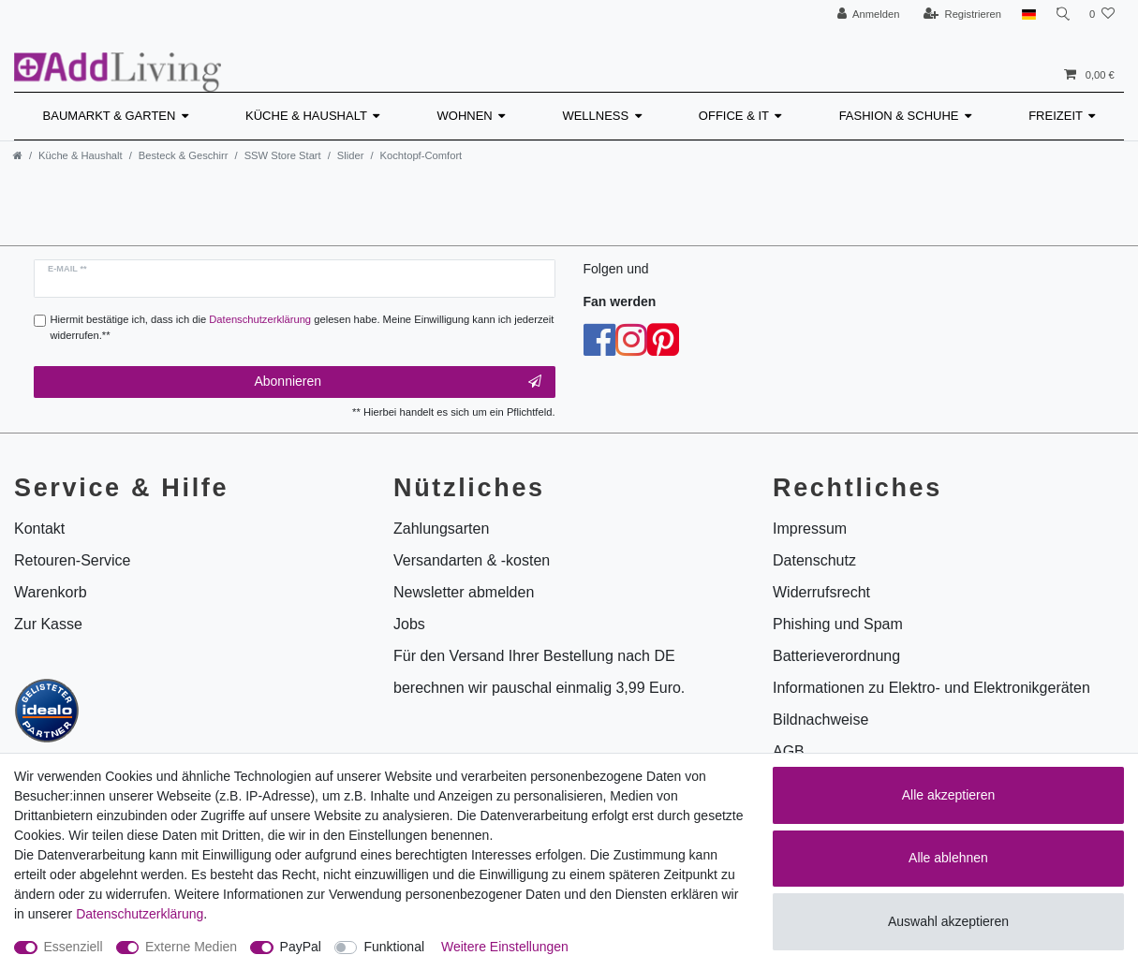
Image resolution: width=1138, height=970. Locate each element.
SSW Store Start (282, 155)
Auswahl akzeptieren (948, 921)
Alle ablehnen (948, 857)
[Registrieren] (957, 14)
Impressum (810, 528)
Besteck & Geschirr (184, 155)
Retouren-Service (72, 560)
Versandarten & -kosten (471, 560)
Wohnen (465, 116)
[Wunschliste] (1102, 14)
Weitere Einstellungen (505, 946)
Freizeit (1055, 116)
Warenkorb (50, 592)
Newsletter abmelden (463, 592)
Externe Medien (191, 946)
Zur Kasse (48, 624)
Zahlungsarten (441, 528)
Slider (350, 155)
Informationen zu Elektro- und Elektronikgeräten (931, 688)
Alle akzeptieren (949, 794)
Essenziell (73, 946)
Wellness (595, 116)
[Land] (1023, 14)
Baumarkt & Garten (109, 116)
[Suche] (1060, 14)
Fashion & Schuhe (899, 116)
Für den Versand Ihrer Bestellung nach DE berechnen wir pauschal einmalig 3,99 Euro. (539, 672)
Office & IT (734, 116)
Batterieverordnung (836, 656)
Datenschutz (814, 560)
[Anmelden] (863, 14)
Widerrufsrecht (821, 592)
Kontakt (39, 528)
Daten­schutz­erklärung (139, 913)
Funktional (393, 946)
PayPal (300, 946)
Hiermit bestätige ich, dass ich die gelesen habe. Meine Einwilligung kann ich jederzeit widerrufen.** (302, 327)
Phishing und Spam (838, 624)
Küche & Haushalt (306, 116)
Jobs (409, 624)
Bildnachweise (820, 720)
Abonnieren (397, 382)
